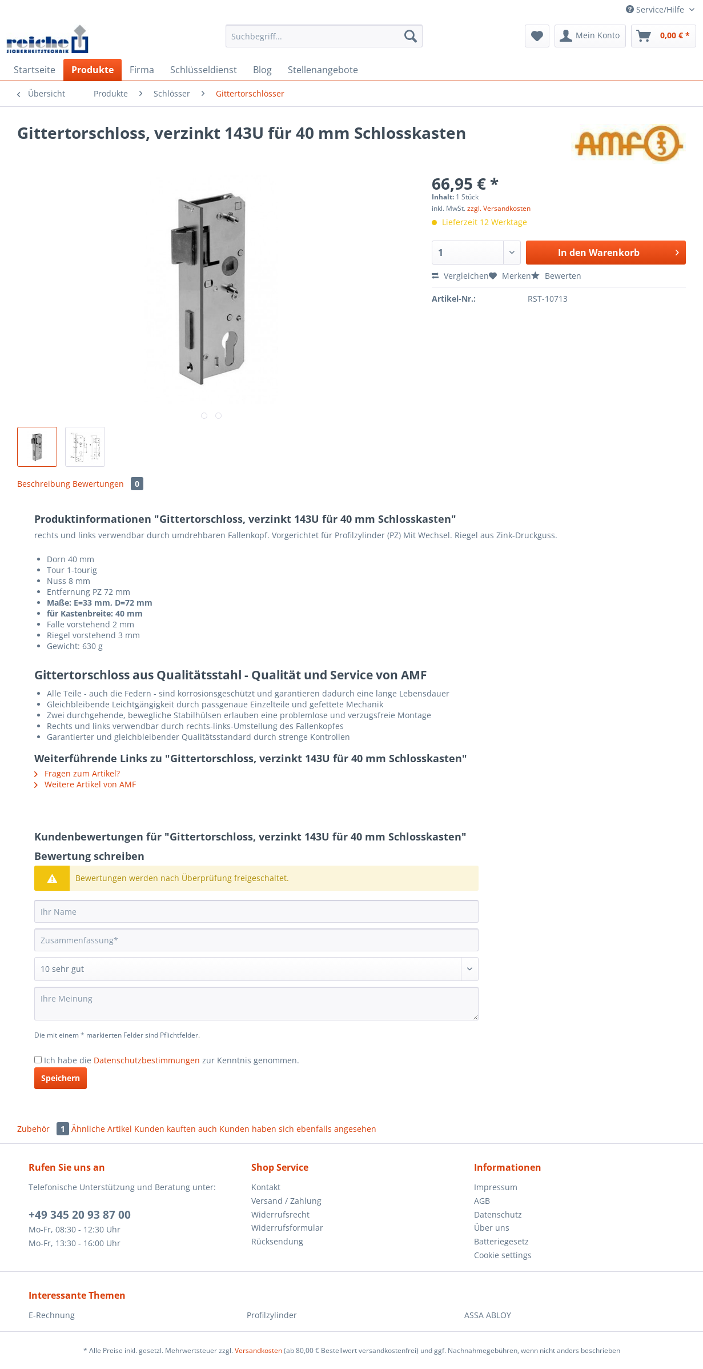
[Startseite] (34, 70)
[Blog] (262, 70)
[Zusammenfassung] (256, 939)
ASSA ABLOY (487, 1315)
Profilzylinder (272, 1315)
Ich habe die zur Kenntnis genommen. (171, 1060)
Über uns (491, 1227)
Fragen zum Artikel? (77, 773)
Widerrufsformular (287, 1227)
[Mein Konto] (590, 36)
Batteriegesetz (501, 1241)
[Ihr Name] (256, 911)
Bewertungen (108, 483)
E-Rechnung (52, 1315)
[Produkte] (92, 70)
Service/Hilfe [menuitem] (656, 9)
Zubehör (44, 1128)
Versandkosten (258, 1350)
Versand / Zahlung (286, 1200)
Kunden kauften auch (175, 1128)
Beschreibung (43, 483)
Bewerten (556, 275)
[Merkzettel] (537, 36)
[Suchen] (411, 36)
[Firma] (142, 70)
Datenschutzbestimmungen (147, 1060)
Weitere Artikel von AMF (85, 784)
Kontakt (265, 1187)
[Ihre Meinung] (256, 1003)
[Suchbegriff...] (324, 36)
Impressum (495, 1187)
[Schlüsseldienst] (203, 70)
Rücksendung (277, 1241)
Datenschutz (498, 1214)
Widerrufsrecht (280, 1214)
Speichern (60, 1077)
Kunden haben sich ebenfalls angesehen (297, 1128)
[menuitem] (324, 41)
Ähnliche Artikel (101, 1128)
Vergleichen (460, 275)
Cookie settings (503, 1255)
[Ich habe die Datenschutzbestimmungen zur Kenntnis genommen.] (38, 1059)
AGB (482, 1200)
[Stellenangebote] (323, 70)
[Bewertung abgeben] (256, 969)
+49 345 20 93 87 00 (80, 1214)
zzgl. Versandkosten (499, 208)
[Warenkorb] (663, 36)
